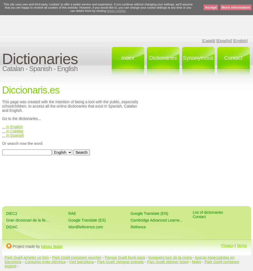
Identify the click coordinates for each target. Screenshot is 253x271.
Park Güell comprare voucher (76, 257)
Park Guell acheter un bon (27, 257)
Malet (196, 262)
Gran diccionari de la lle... (27, 220)
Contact (233, 58)
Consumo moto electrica (45, 262)
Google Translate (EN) (149, 213)
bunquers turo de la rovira (170, 257)
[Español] (224, 41)
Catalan (13, 68)
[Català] (208, 41)
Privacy (227, 245)
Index (127, 58)
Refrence (138, 227)
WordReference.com (85, 227)
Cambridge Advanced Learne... (157, 220)
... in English (12, 127)
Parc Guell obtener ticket (167, 262)
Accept (210, 7)
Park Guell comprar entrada (120, 262)
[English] (240, 41)
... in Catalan (13, 131)
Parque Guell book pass (125, 257)
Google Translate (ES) (87, 220)
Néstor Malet (51, 246)
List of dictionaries (208, 212)
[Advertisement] (126, 23)
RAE (72, 213)
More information (236, 7)
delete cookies (116, 10)
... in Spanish (13, 135)
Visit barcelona (81, 262)
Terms (241, 245)
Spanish (40, 68)
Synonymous (198, 58)
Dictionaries (40, 58)
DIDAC (12, 227)
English (67, 68)
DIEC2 (11, 213)
